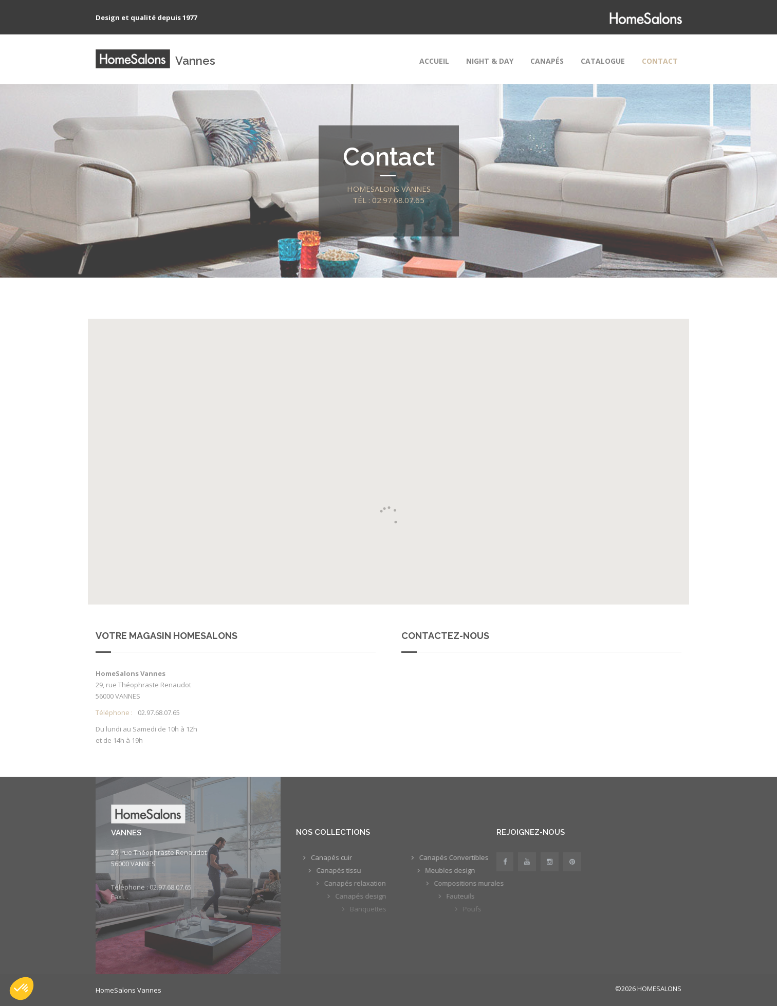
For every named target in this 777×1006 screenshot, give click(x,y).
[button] (21, 988)
